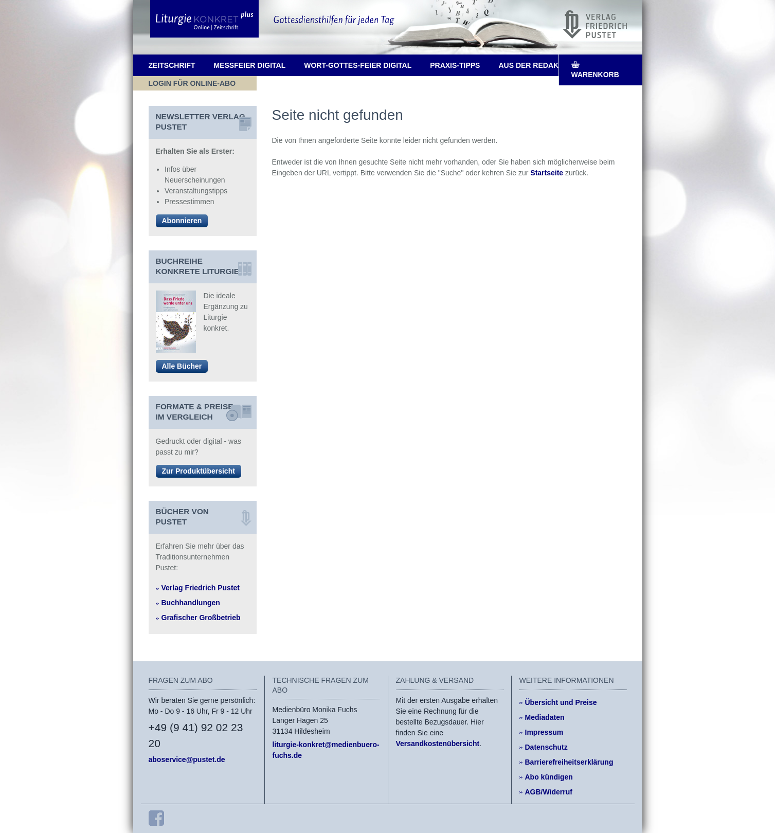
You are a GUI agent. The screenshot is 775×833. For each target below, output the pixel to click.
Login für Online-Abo (192, 83)
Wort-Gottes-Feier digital (357, 65)
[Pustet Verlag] (595, 24)
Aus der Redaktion (536, 65)
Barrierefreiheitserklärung (569, 762)
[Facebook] (156, 818)
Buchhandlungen (190, 603)
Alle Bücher (182, 366)
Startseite (546, 173)
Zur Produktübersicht (198, 471)
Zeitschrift (172, 65)
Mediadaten (545, 717)
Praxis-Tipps (455, 65)
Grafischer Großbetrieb (201, 617)
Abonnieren (182, 220)
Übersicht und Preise (561, 702)
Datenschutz (546, 747)
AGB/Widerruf (548, 792)
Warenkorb (595, 74)
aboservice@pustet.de (187, 759)
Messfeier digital (250, 65)
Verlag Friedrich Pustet (200, 588)
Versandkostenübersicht (438, 743)
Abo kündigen (549, 777)
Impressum (544, 732)
